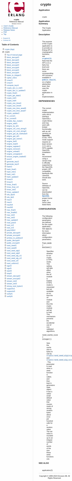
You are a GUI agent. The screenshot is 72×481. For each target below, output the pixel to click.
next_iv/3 (10, 228)
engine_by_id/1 (13, 126)
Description (44, 34)
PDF (5, 32)
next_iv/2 (10, 225)
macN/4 (10, 205)
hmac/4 (10, 182)
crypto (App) (9, 49)
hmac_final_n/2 (13, 187)
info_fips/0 (11, 195)
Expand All (6, 38)
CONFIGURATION (47, 209)
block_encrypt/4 (13, 68)
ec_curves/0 (11, 118)
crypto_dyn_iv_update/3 (16, 90)
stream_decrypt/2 (13, 276)
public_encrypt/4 (13, 243)
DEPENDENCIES (47, 101)
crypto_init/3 (11, 98)
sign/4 (9, 266)
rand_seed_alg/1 (13, 251)
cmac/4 (10, 83)
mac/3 (9, 200)
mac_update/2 (12, 220)
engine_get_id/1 (13, 136)
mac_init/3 (11, 217)
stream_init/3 (12, 284)
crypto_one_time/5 (14, 106)
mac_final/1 (11, 210)
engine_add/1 (12, 123)
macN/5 (10, 207)
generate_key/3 (13, 164)
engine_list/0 (12, 141)
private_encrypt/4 (13, 235)
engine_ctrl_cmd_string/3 (16, 129)
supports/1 (11, 289)
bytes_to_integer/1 (14, 75)
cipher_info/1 (12, 78)
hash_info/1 (11, 172)
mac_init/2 (11, 215)
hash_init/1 (11, 174)
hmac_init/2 (11, 190)
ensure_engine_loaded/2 (16, 157)
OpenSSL (45, 196)
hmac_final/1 (12, 184)
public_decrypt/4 (13, 240)
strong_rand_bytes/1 (15, 286)
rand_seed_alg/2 (13, 253)
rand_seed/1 (12, 245)
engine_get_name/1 (14, 139)
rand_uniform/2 (13, 263)
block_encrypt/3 (13, 65)
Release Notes (9, 30)
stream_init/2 (12, 281)
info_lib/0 (10, 197)
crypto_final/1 (12, 93)
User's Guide (8, 26)
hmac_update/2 (13, 192)
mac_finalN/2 (12, 212)
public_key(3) (49, 80)
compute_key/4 (13, 85)
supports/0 (11, 291)
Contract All (6, 40)
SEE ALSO (44, 463)
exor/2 (9, 159)
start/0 (9, 271)
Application (44, 10)
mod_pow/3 (11, 223)
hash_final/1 (11, 169)
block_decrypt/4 (13, 60)
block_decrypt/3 (13, 57)
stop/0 (9, 273)
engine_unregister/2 (14, 154)
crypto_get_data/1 (14, 95)
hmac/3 (10, 179)
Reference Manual (10, 28)
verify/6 (10, 296)
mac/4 (9, 202)
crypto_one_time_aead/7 (16, 111)
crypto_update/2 (13, 113)
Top (4, 34)
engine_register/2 (13, 146)
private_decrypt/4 (13, 233)
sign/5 (9, 268)
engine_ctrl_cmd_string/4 (16, 131)
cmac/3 (10, 80)
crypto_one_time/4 (14, 103)
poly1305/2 (11, 230)
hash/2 (9, 167)
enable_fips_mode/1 (15, 121)
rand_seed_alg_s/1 (14, 256)
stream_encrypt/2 (13, 279)
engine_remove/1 (13, 149)
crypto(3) (47, 59)
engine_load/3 (12, 144)
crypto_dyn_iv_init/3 (14, 88)
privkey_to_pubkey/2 (15, 238)
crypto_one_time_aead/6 (16, 108)
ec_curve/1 (11, 116)
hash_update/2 (12, 177)
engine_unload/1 (13, 151)
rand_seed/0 (12, 248)
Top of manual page (14, 55)
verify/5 (10, 294)
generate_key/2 (13, 162)
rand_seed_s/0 (12, 261)
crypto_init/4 (11, 101)
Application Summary (44, 22)
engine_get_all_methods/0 (17, 134)
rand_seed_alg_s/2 (14, 258)
